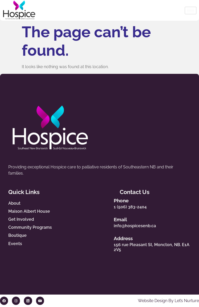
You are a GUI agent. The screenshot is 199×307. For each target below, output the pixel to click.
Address (127, 238)
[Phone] (109, 202)
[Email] (109, 221)
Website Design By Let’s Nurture (168, 300)
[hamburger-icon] (190, 10)
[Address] (109, 243)
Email (124, 219)
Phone (125, 200)
